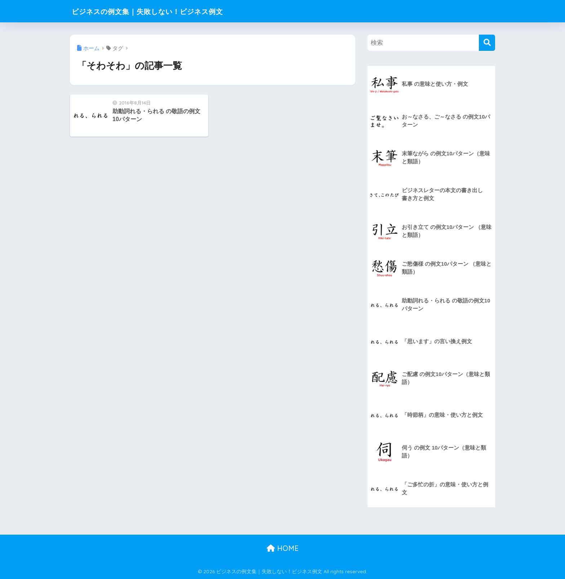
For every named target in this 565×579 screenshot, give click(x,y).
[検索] (487, 43)
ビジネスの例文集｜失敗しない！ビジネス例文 (165, 11)
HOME (283, 548)
